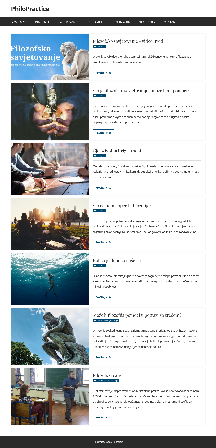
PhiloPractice (30, 8)
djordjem (118, 441)
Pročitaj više (103, 72)
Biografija (146, 22)
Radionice (95, 22)
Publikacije (120, 22)
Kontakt (170, 22)
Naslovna (19, 22)
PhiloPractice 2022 (102, 441)
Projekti (42, 22)
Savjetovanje (67, 22)
